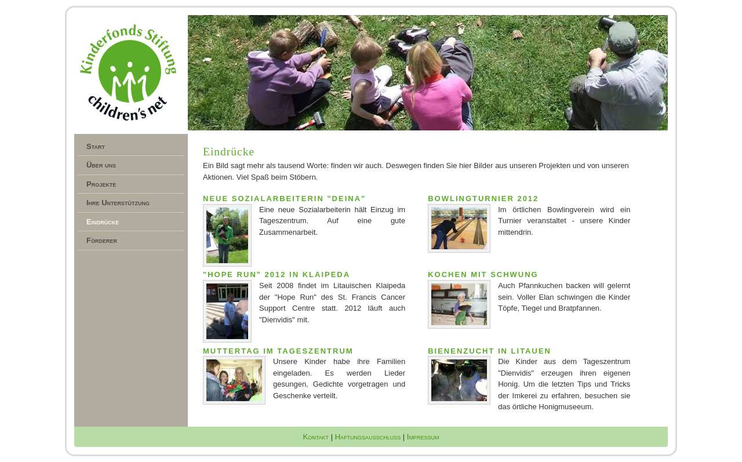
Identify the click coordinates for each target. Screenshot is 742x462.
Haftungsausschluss (368, 436)
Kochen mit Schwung (483, 274)
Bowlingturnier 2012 (483, 198)
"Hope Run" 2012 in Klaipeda (276, 274)
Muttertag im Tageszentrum (278, 351)
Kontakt (316, 436)
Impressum (423, 436)
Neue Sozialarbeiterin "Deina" (284, 198)
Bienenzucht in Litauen (489, 351)
